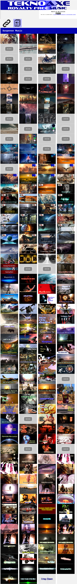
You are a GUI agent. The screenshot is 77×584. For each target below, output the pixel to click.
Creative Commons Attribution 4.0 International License (64, 14)
